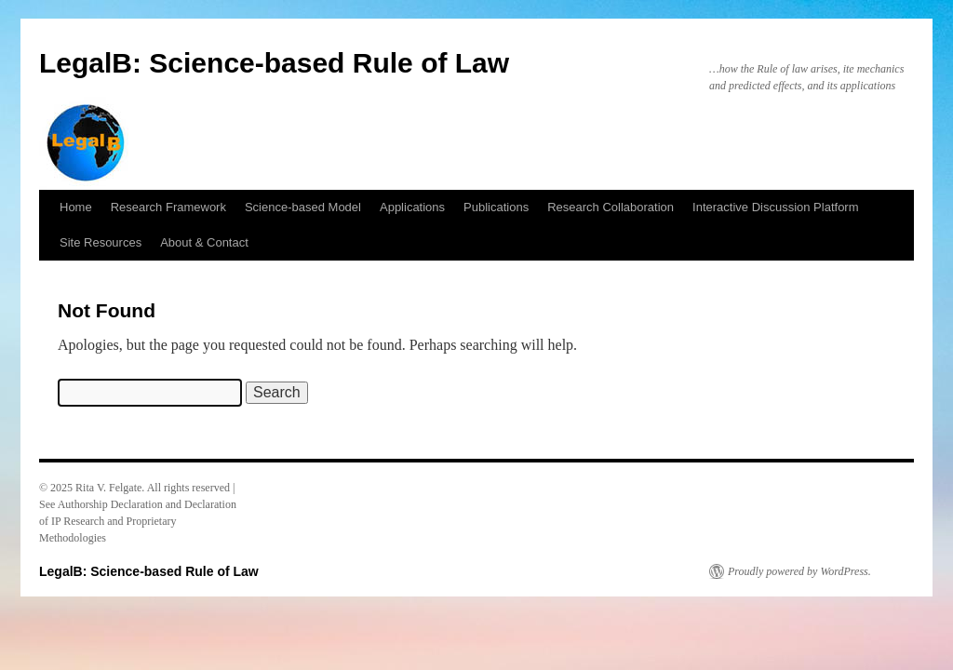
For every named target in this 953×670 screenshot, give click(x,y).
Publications (496, 207)
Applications (412, 207)
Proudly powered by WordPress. (799, 571)
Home (76, 207)
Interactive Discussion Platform (775, 207)
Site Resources (100, 242)
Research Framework (168, 207)
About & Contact (204, 242)
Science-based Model (303, 207)
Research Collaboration (610, 207)
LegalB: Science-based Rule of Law (274, 62)
